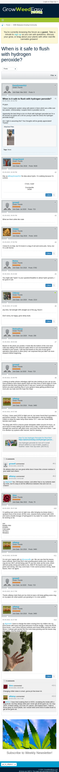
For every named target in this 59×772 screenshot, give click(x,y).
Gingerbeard (18, 159)
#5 (55, 274)
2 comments (10, 459)
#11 (55, 556)
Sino (15, 495)
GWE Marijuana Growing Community (25, 25)
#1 (55, 99)
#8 (55, 378)
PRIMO (16, 229)
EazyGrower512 (19, 85)
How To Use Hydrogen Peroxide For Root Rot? (35, 438)
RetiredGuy (18, 329)
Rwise (15, 261)
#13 (55, 620)
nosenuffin (27, 559)
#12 (55, 591)
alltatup (16, 399)
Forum (8, 25)
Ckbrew (16, 293)
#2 (55, 172)
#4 (55, 242)
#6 (55, 306)
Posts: (31, 92)
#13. (54, 685)
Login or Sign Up (50, 2)
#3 (55, 216)
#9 (55, 412)
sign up (17, 34)
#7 (55, 342)
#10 (55, 508)
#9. (54, 463)
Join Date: (16, 92)
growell (16, 202)
